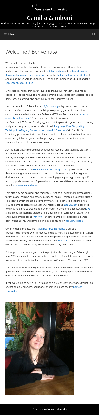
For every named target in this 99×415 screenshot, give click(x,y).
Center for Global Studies (19, 82)
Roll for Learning (50, 106)
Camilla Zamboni (49, 17)
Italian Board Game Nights (50, 228)
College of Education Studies (72, 75)
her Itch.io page (74, 220)
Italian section (56, 71)
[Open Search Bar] (93, 34)
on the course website (25, 185)
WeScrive (63, 240)
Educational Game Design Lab (49, 169)
